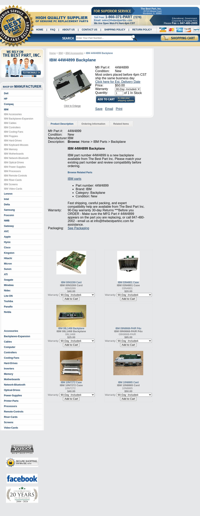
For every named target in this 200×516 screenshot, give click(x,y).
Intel (6, 199)
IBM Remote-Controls (15, 175)
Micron (8, 263)
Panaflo (8, 306)
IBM (6, 109)
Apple (7, 236)
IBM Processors (12, 171)
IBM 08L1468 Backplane (71, 328)
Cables (8, 341)
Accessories (11, 331)
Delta (7, 204)
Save (98, 109)
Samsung (9, 210)
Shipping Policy (114, 29)
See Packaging (78, 228)
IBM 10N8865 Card (128, 382)
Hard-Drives (11, 363)
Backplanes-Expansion (17, 336)
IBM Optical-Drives (14, 162)
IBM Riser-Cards (13, 180)
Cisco (7, 247)
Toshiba (8, 301)
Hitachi (8, 258)
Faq (52, 29)
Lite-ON (8, 296)
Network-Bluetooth (14, 384)
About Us (68, 29)
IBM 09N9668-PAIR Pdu (128, 328)
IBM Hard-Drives (13, 140)
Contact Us (89, 29)
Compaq (9, 104)
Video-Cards (11, 427)
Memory (8, 374)
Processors (10, 406)
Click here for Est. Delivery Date (117, 81)
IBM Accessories (13, 114)
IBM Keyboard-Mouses (16, 145)
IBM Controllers (12, 127)
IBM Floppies (11, 136)
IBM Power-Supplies (15, 166)
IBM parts (74, 178)
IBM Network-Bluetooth (16, 158)
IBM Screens (11, 184)
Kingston (9, 253)
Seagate (8, 279)
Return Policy (142, 29)
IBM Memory (11, 149)
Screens (8, 422)
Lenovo (8, 193)
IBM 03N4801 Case (128, 282)
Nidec (7, 290)
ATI (6, 274)
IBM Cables (10, 123)
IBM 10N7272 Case (71, 382)
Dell (6, 93)
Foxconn (9, 215)
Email (109, 109)
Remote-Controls (13, 411)
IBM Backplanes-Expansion (18, 118)
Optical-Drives (12, 390)
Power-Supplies (13, 395)
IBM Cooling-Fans (13, 131)
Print (119, 109)
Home (39, 29)
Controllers (10, 352)
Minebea (9, 285)
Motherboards (12, 379)
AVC (6, 231)
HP (5, 98)
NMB (6, 220)
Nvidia (7, 312)
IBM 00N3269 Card (71, 282)
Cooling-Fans (11, 357)
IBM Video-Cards (13, 188)
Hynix (7, 242)
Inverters (9, 368)
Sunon (7, 269)
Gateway (9, 226)
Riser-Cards (11, 417)
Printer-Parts (11, 400)
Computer (9, 347)
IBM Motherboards (14, 153)
